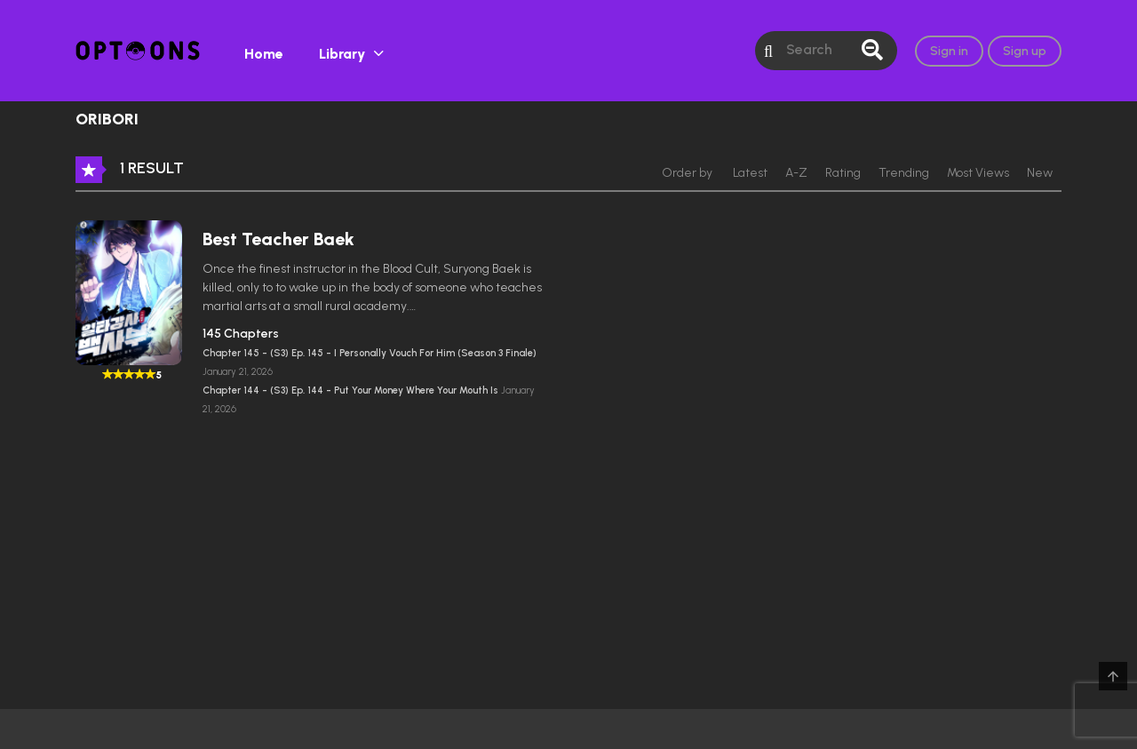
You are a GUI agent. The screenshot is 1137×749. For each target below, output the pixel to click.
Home (263, 53)
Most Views (978, 172)
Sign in (949, 51)
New (1040, 172)
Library (342, 53)
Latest (750, 172)
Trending (904, 172)
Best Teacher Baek (278, 239)
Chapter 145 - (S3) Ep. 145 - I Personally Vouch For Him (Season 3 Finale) (370, 353)
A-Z (796, 172)
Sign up (1024, 51)
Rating (843, 172)
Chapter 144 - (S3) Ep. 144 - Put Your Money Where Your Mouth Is (352, 390)
